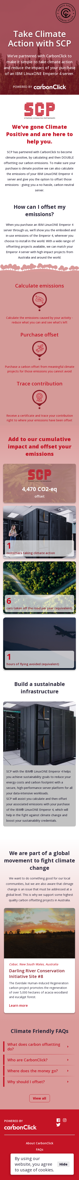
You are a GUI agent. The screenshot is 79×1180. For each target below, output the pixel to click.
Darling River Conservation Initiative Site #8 (37, 973)
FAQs (39, 1149)
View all (39, 1098)
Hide (63, 1164)
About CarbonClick (39, 1143)
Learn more (18, 1005)
